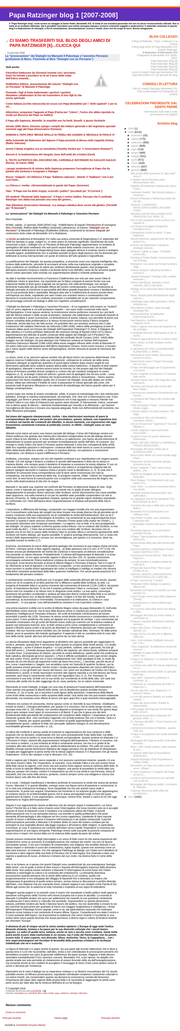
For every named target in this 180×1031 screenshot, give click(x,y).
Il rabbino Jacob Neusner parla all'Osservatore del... (148, 181)
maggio (135, 156)
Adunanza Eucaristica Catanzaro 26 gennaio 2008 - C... (151, 717)
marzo (135, 163)
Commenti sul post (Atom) (30, 1025)
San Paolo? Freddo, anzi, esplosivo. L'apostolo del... (151, 519)
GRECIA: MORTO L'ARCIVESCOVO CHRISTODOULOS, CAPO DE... (151, 575)
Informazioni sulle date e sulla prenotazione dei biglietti (160, 113)
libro (40, 993)
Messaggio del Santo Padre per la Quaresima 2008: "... (149, 450)
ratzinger (74, 993)
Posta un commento (16, 1012)
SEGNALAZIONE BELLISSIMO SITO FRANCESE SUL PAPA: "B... (151, 215)
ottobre (135, 139)
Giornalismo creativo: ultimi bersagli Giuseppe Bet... (150, 309)
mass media (48, 993)
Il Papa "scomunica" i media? (147, 580)
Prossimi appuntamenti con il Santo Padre (154, 339)
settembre (137, 142)
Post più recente (11, 1018)
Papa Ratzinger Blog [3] (164, 66)
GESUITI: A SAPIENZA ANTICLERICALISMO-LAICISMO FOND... (151, 207)
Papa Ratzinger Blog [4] (164, 63)
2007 (131, 796)
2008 (131, 132)
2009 (131, 128)
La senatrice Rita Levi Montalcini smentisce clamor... (149, 419)
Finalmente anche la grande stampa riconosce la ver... (151, 463)
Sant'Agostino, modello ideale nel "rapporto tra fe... (149, 322)
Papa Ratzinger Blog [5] (164, 61)
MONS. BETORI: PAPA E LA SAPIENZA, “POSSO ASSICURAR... (153, 444)
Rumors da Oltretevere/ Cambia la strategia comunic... (150, 246)
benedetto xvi (21, 993)
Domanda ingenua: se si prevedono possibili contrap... (150, 532)
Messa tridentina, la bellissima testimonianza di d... (147, 315)
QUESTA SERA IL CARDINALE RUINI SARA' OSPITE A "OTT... (152, 550)
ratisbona (64, 993)
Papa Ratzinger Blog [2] (164, 69)
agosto (135, 145)
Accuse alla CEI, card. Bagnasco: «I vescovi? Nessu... (151, 692)
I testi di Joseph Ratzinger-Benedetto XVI (154, 72)
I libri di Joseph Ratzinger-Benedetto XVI (155, 88)
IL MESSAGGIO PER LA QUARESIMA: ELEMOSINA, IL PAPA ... (153, 350)
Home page (61, 1018)
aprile (134, 159)
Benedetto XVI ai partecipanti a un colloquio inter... (150, 513)
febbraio (136, 166)
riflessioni (83, 993)
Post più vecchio (110, 1018)
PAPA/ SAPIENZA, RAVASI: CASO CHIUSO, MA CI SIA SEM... (150, 284)
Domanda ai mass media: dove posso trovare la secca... (152, 356)
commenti (32, 993)
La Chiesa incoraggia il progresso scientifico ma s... (149, 228)
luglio (134, 149)
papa (57, 993)
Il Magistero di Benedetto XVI (160, 52)
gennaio (136, 170)
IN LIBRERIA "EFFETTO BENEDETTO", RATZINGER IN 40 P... (153, 500)
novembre (137, 135)
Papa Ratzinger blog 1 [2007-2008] (63, 15)
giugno (135, 152)
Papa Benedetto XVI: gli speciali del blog (155, 75)
